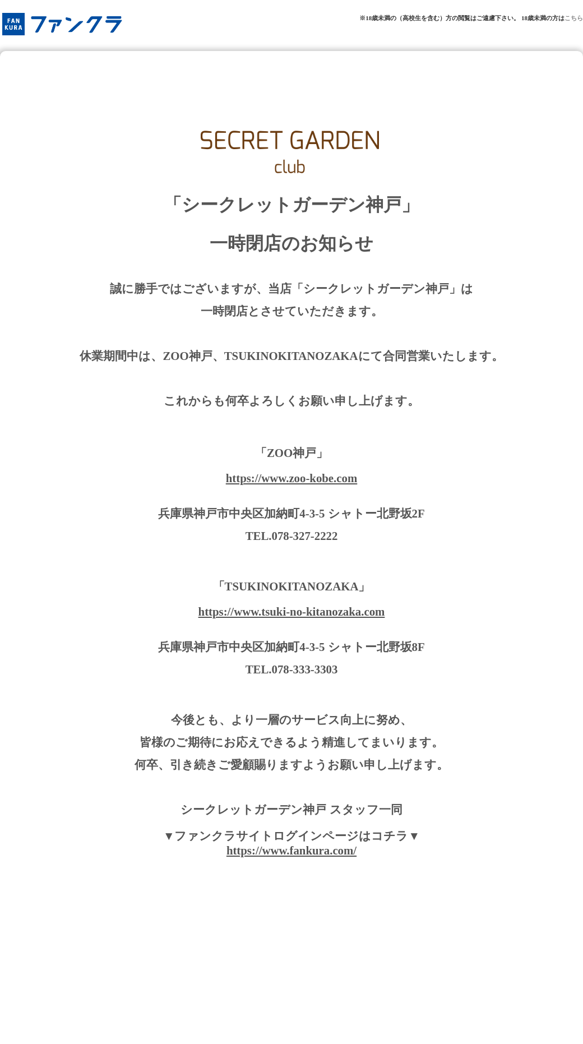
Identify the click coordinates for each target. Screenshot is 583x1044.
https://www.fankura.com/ (291, 850)
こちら (574, 18)
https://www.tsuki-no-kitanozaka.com (291, 611)
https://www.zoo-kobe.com (292, 478)
